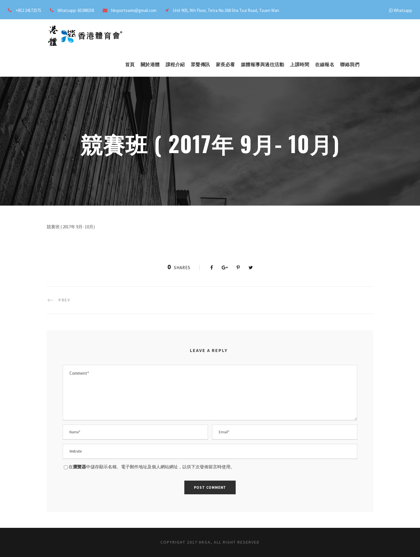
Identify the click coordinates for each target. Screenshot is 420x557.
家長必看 (225, 64)
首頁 (130, 64)
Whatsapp (403, 10)
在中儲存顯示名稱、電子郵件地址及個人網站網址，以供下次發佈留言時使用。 (152, 467)
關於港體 (150, 64)
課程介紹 (175, 64)
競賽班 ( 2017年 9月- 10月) (71, 227)
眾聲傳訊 (200, 64)
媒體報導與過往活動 (262, 64)
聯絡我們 (349, 64)
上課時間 (299, 64)
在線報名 (324, 64)
